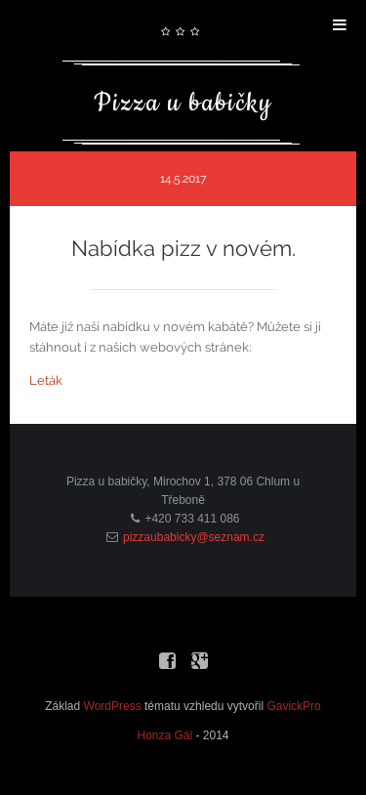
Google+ (199, 657)
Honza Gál (164, 735)
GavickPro (293, 706)
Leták (45, 380)
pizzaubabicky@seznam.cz (193, 537)
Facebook (167, 657)
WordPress (113, 706)
